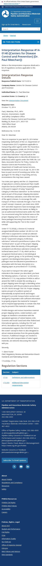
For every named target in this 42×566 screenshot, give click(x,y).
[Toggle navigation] (37, 21)
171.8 (5, 377)
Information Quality (9, 539)
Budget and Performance (11, 529)
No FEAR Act (6, 542)
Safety (4, 489)
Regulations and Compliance (12, 482)
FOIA (3, 535)
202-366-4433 (7, 417)
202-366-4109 (33, 421)
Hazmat (13, 35)
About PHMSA (7, 479)
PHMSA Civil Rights (8, 502)
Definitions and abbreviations (23, 377)
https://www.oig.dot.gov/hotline (14, 445)
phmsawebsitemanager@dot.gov (15, 452)
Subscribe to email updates (14, 460)
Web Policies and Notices (11, 551)
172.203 (6, 382)
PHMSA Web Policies (9, 506)
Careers (4, 512)
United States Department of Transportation (19, 7)
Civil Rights (6, 532)
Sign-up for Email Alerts (11, 24)
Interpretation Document (18, 100)
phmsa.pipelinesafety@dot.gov (16, 433)
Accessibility (6, 509)
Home (5, 35)
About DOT (6, 526)
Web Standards (7, 555)
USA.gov (5, 548)
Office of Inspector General (11, 545)
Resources (5, 486)
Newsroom (26, 24)
